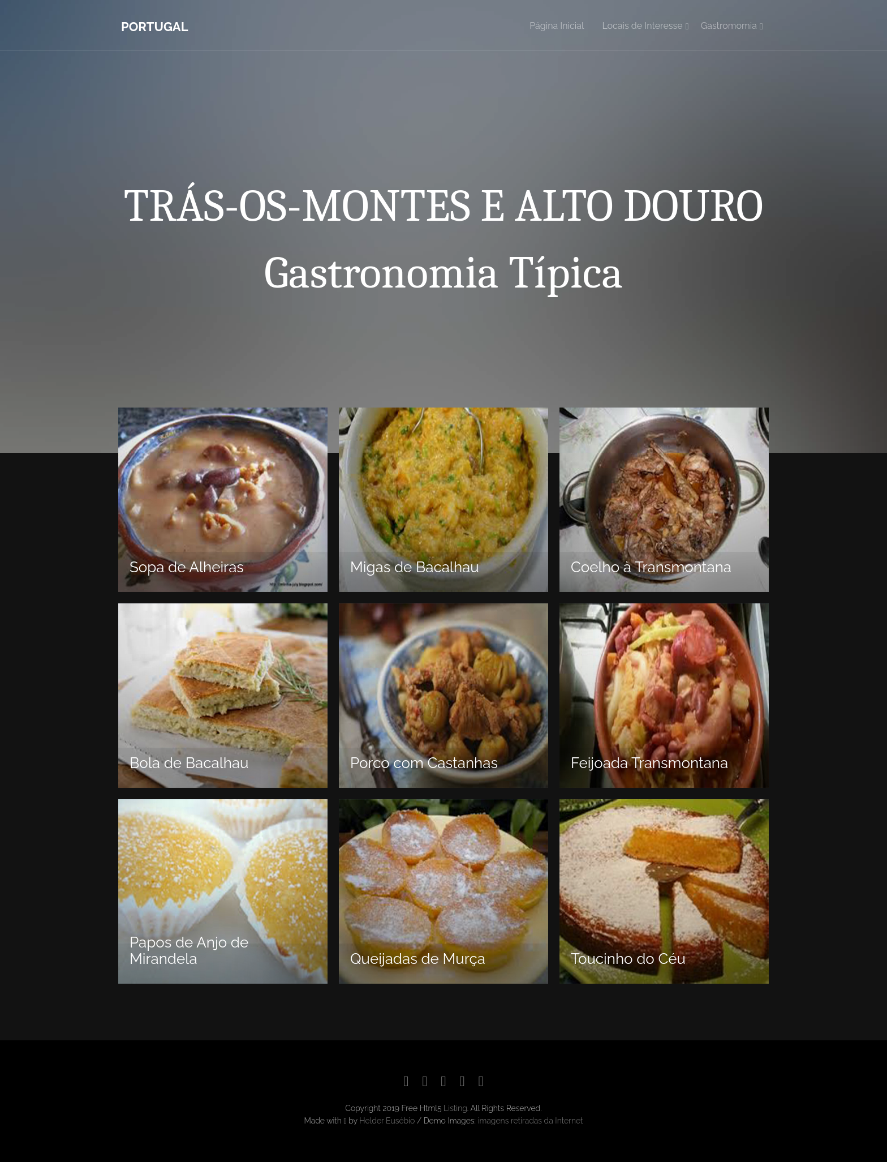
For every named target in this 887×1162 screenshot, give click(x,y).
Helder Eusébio (387, 1120)
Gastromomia (729, 25)
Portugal (154, 26)
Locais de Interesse (642, 25)
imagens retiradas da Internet (530, 1120)
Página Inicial (556, 25)
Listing (455, 1108)
